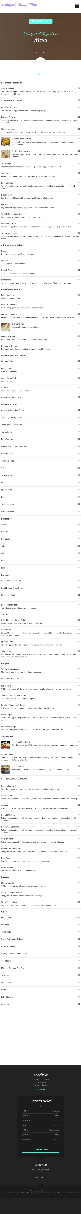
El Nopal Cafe (23, 1199)
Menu (40, 74)
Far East (77, 1199)
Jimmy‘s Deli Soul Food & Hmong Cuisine (41, 1199)
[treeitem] (40, 160)
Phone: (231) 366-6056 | (40, 1170)
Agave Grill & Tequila (1, 1199)
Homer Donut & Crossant (34, 1199)
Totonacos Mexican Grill (5, 1199)
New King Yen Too (26, 1199)
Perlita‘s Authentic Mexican (10, 1199)
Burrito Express (50, 1199)
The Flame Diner (58, 1199)
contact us (75, 1193)
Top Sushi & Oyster (54, 1199)
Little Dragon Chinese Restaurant (70, 1199)
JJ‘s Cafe (52, 1199)
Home (36, 52)
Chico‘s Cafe (16, 1199)
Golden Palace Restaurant (30, 1199)
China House (76, 1199)
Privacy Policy (46, 1191)
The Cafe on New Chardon (47, 1199)
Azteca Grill (37, 1199)
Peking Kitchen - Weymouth (65, 1199)
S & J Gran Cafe (21, 1199)
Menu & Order (40, 21)
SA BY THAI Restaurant (61, 1199)
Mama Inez (74, 1199)
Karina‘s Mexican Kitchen (13, 1199)
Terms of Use (34, 1191)
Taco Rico (18, 1199)
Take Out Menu (40, 1178)
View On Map (40, 1090)
